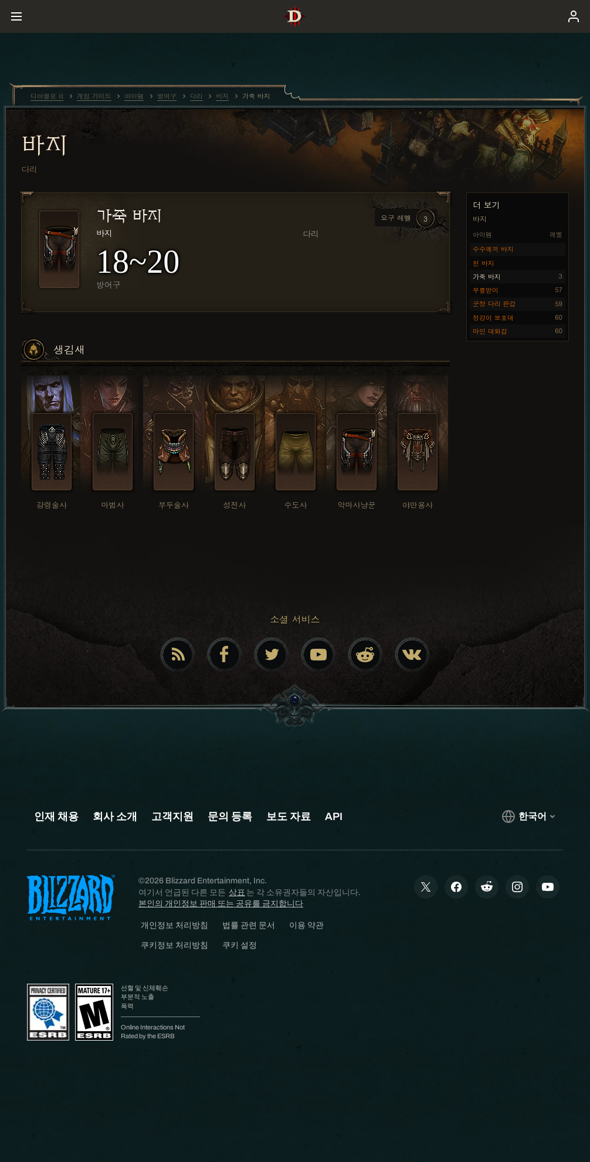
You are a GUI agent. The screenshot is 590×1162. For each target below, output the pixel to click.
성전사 (234, 504)
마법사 (112, 504)
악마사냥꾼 (357, 504)
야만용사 (417, 504)
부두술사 (173, 504)
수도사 (295, 504)
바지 (44, 144)
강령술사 (51, 504)
